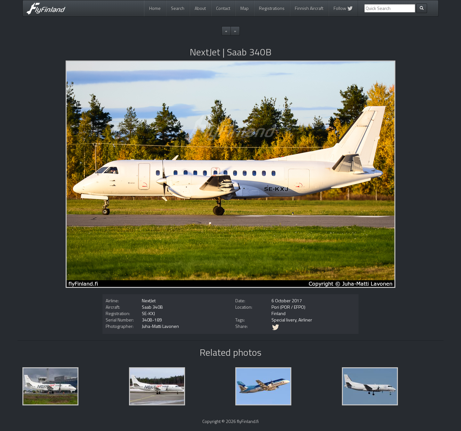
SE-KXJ (148, 313)
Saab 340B (152, 307)
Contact (223, 8)
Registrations (272, 8)
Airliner (305, 319)
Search (177, 8)
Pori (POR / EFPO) (288, 307)
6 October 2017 (286, 300)
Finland (278, 313)
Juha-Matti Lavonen (160, 326)
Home (155, 8)
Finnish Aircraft (309, 8)
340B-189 (152, 319)
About (200, 8)
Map (244, 8)
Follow (343, 8)
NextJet (149, 300)
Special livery (283, 319)
